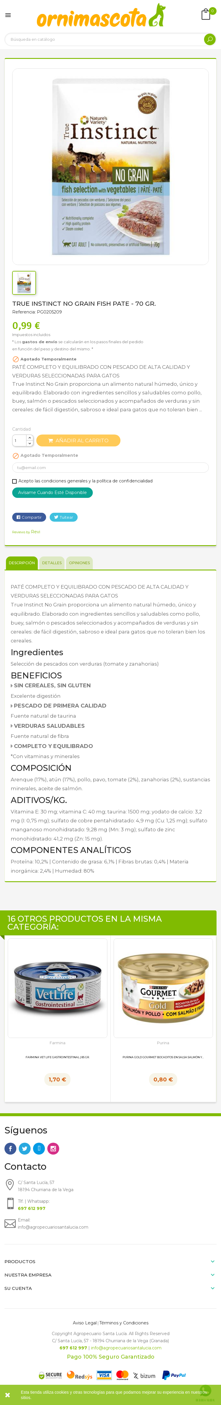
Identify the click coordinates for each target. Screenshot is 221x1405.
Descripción (22, 563)
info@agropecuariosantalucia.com (126, 1348)
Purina (163, 1043)
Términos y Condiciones (123, 1323)
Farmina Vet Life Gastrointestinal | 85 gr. (58, 1057)
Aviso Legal (85, 1323)
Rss (39, 1149)
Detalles (52, 563)
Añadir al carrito (78, 440)
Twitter (25, 1149)
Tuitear (66, 517)
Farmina (57, 1043)
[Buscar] (110, 39)
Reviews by (26, 532)
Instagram (53, 1149)
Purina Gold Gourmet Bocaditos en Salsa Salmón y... (163, 1057)
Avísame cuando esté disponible (52, 492)
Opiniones (79, 563)
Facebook (10, 1149)
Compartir (32, 517)
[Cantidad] (19, 440)
